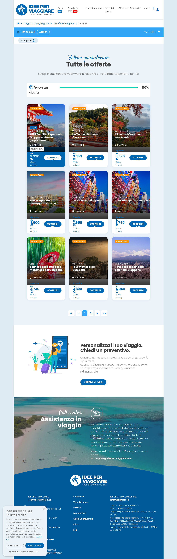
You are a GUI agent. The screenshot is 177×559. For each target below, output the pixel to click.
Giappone (28, 40)
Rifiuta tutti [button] (14, 545)
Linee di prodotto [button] (94, 8)
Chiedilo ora (93, 382)
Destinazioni (136, 8)
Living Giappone (42, 23)
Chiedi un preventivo (83, 519)
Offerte (77, 508)
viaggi (27, 23)
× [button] (43, 509)
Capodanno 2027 (73, 10)
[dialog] (25, 531)
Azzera (43, 32)
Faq (75, 530)
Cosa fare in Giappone (64, 23)
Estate (60, 10)
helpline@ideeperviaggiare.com (113, 458)
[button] (25, 551)
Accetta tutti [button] (35, 545)
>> (104, 313)
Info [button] (146, 8)
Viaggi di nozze (110, 9)
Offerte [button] (122, 8)
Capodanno (78, 496)
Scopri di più (52, 158)
